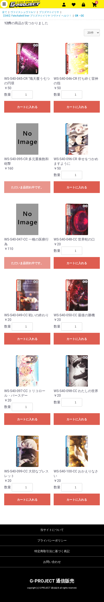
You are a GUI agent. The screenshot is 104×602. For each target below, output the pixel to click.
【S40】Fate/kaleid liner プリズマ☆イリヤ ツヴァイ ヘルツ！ (37, 15)
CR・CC (79, 15)
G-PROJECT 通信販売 (52, 581)
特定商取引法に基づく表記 (52, 551)
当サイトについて (52, 529)
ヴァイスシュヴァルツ (23, 12)
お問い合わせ (52, 561)
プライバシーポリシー (52, 540)
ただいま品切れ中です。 (27, 187)
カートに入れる (27, 107)
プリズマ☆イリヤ (49, 12)
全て (4, 12)
